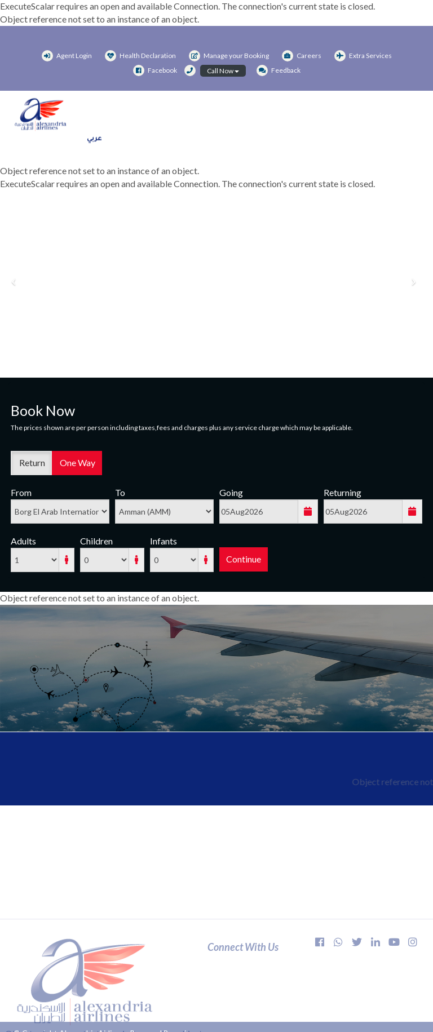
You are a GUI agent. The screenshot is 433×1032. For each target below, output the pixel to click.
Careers (301, 55)
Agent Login (67, 55)
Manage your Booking (229, 55)
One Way (76, 462)
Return (31, 462)
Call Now (223, 71)
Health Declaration (140, 55)
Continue (243, 558)
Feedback (279, 70)
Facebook (155, 70)
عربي (94, 142)
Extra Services (363, 55)
